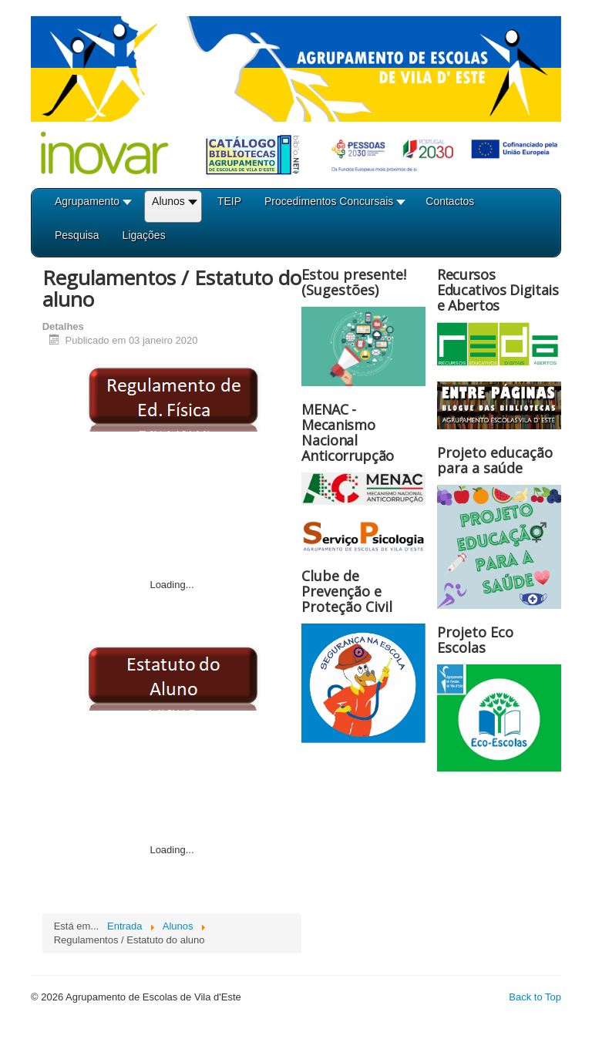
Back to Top (535, 997)
